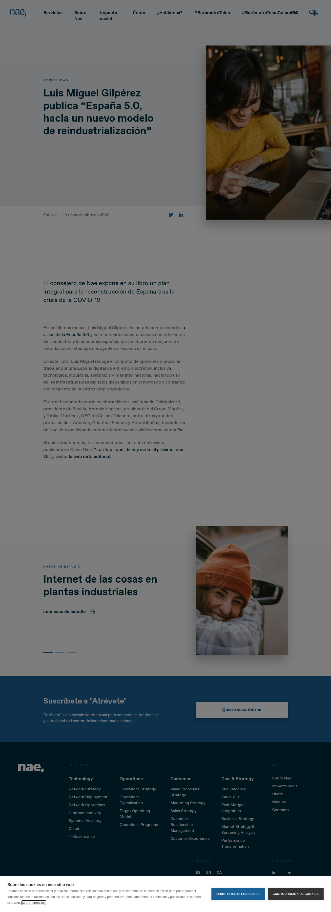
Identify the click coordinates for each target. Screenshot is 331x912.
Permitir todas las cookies (238, 893)
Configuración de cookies (296, 894)
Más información (33, 903)
